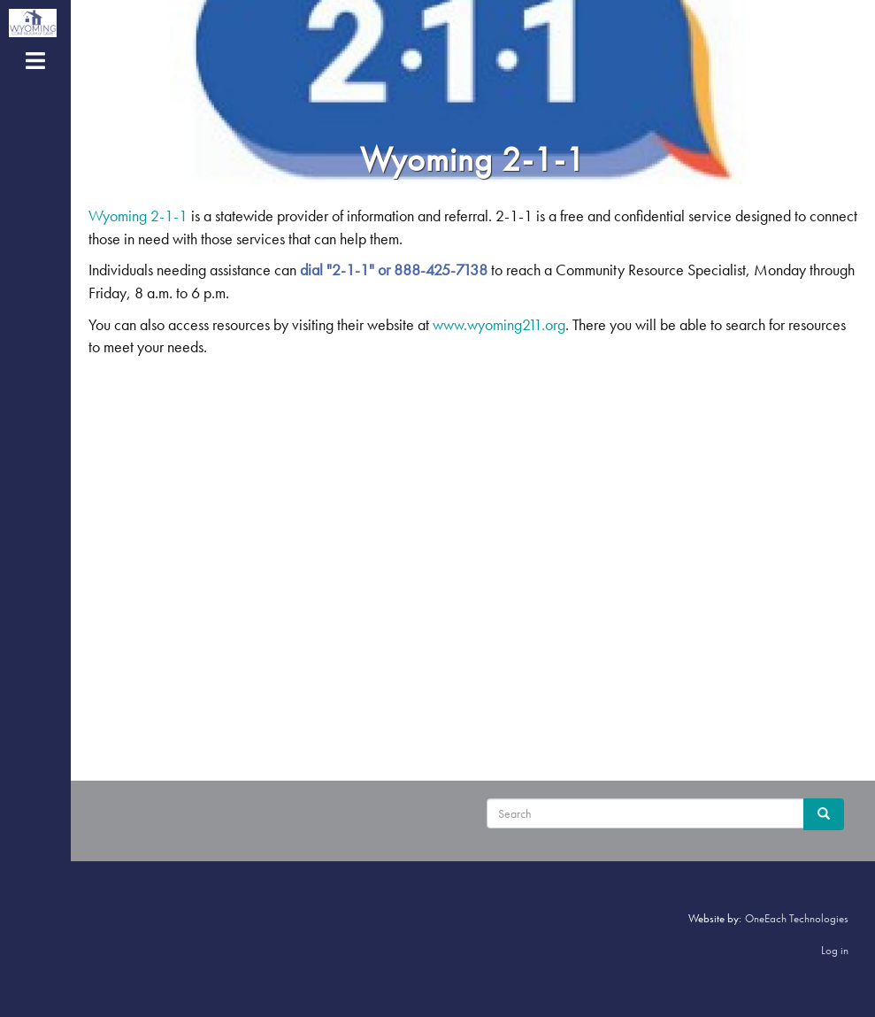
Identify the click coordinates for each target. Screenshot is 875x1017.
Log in (834, 950)
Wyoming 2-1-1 (138, 215)
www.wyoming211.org (499, 324)
